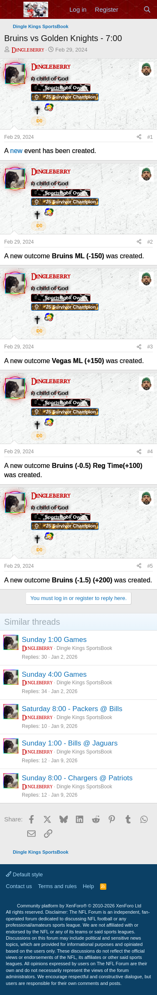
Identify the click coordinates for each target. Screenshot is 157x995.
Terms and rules (57, 886)
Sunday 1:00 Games (54, 640)
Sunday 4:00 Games (54, 674)
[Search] (147, 9)
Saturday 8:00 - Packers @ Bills (72, 709)
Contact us (19, 886)
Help (88, 886)
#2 (150, 242)
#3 (150, 347)
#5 (150, 566)
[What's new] (130, 9)
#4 (150, 452)
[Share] (139, 137)
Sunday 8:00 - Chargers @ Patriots (77, 778)
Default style (24, 874)
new (16, 150)
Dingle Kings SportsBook (84, 648)
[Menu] (11, 9)
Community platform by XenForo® (79, 905)
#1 (150, 137)
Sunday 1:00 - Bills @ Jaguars (70, 743)
